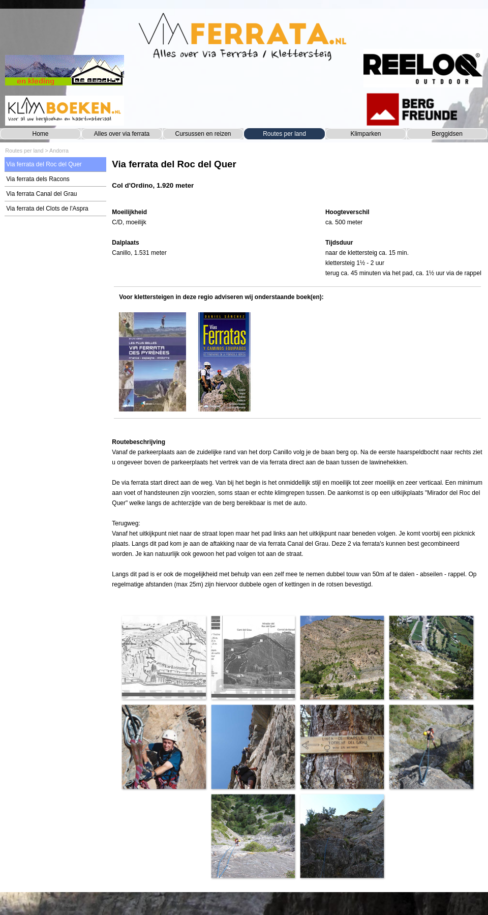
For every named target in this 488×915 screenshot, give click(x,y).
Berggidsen (447, 133)
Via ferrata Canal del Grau (41, 193)
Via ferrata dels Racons (38, 179)
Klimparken (365, 133)
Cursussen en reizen (203, 133)
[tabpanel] (297, 179)
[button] (163, 657)
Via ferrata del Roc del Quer (44, 164)
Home (40, 133)
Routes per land (284, 133)
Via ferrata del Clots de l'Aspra (47, 208)
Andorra (59, 150)
